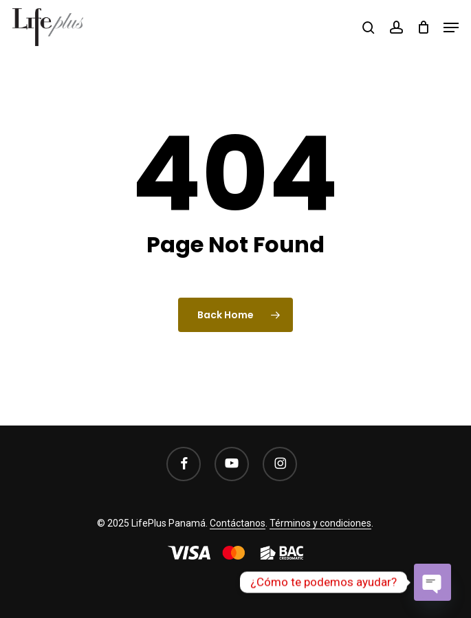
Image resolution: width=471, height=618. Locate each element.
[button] (451, 27)
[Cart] (423, 27)
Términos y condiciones (320, 523)
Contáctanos (237, 523)
